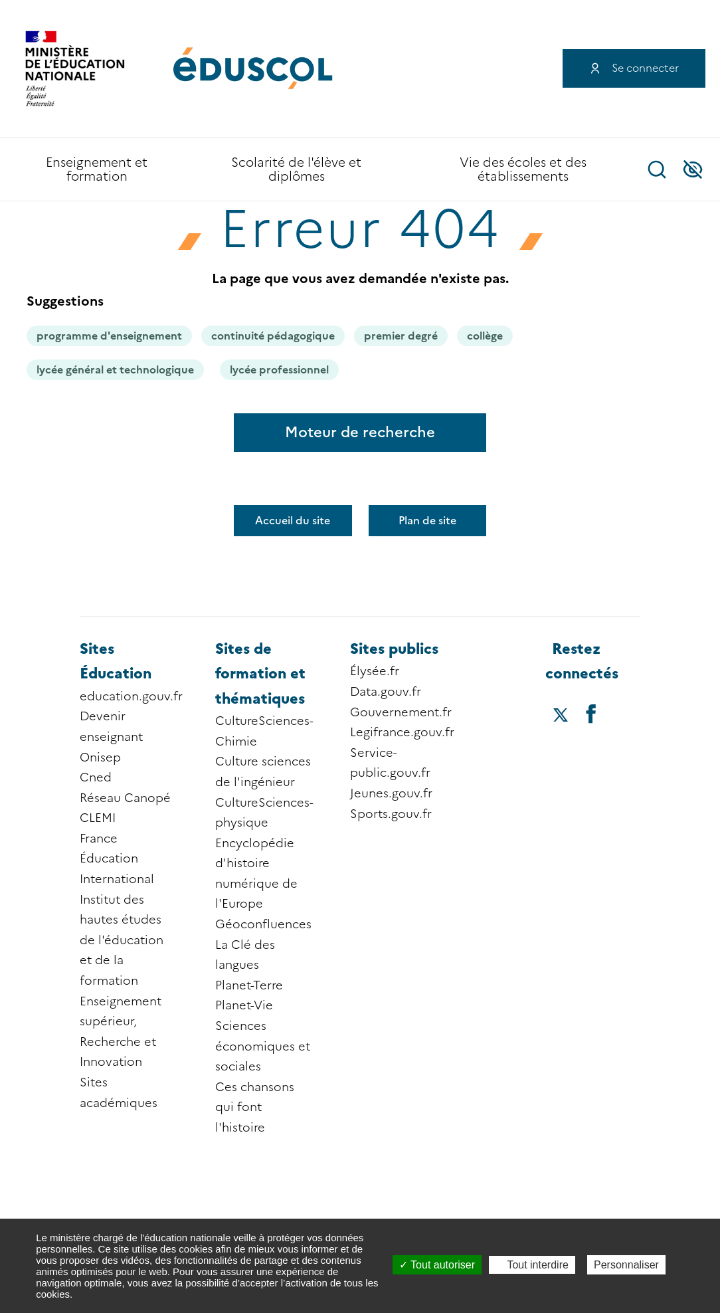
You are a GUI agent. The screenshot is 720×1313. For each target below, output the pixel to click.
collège (485, 336)
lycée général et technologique (115, 369)
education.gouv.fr (131, 696)
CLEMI (98, 818)
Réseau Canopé (125, 798)
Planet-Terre (249, 985)
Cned (96, 777)
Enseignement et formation (96, 169)
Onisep (100, 757)
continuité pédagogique (273, 336)
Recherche (657, 169)
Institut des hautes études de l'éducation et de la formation (121, 940)
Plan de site (427, 520)
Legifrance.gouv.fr (402, 732)
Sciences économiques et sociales (262, 1046)
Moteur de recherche (360, 432)
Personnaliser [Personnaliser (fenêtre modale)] (626, 1264)
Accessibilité (692, 169)
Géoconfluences (263, 924)
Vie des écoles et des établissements (523, 169)
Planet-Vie (244, 1005)
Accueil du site (292, 520)
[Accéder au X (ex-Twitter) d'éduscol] (560, 716)
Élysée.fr (374, 671)
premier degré (401, 336)
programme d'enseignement (109, 336)
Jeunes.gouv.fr (391, 793)
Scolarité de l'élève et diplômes (296, 169)
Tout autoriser (437, 1264)
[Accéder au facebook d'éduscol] (591, 713)
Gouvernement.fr (401, 712)
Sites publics (394, 649)
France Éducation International (117, 858)
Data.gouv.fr (385, 691)
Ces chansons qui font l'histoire (254, 1107)
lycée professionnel (279, 369)
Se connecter (645, 68)
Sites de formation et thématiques (260, 674)
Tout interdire (532, 1264)
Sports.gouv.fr (391, 814)
